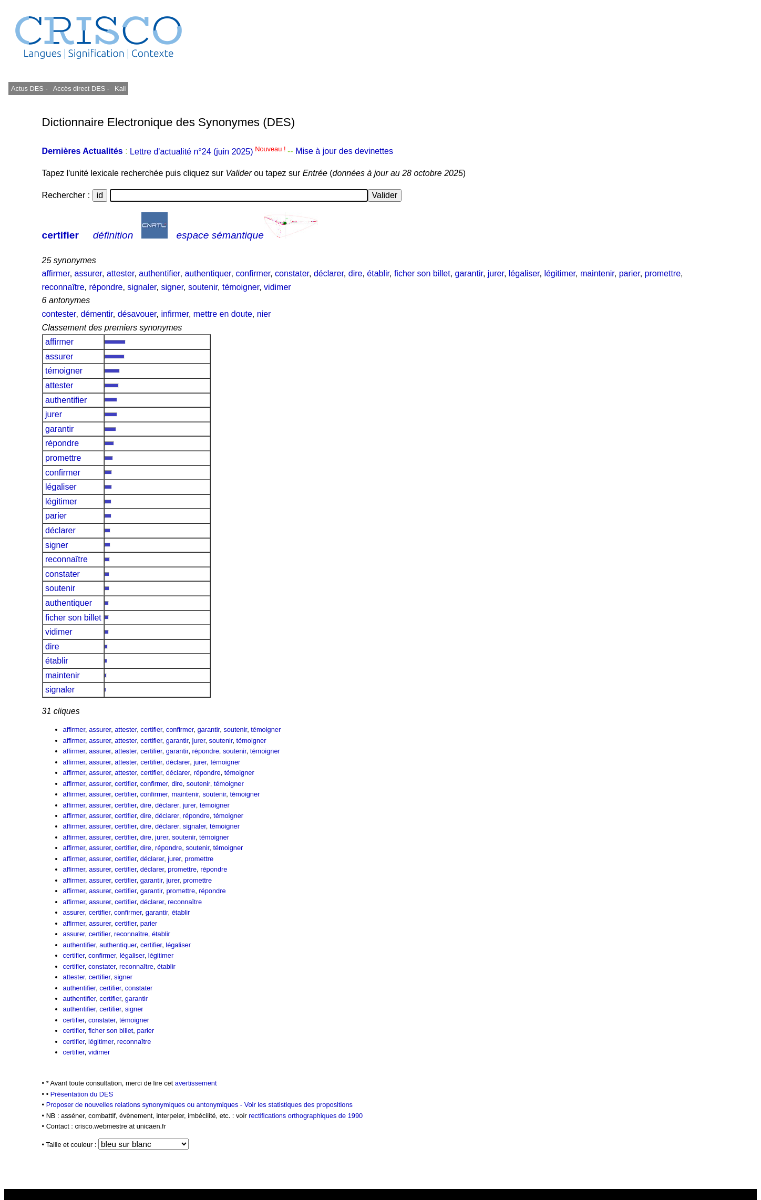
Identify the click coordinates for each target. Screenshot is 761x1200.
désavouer (137, 313)
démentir (96, 313)
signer (172, 287)
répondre (105, 287)
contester (59, 313)
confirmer (252, 273)
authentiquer (207, 273)
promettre (663, 273)
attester (120, 273)
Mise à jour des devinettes (344, 151)
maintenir (597, 273)
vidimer (277, 287)
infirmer (174, 313)
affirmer (56, 273)
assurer (88, 273)
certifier (60, 235)
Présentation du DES (82, 1094)
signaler (141, 287)
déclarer (329, 273)
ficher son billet (422, 273)
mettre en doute (222, 313)
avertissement (196, 1083)
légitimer (559, 273)
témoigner (240, 287)
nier (264, 313)
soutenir (203, 287)
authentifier (159, 273)
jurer (496, 273)
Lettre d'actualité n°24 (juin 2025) (208, 151)
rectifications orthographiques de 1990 (306, 1116)
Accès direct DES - (81, 88)
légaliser (524, 273)
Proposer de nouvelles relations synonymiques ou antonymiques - (145, 1105)
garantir (469, 273)
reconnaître (63, 287)
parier (629, 273)
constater (292, 273)
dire (355, 273)
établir (378, 273)
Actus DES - (29, 88)
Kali (120, 88)
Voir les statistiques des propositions (298, 1105)
